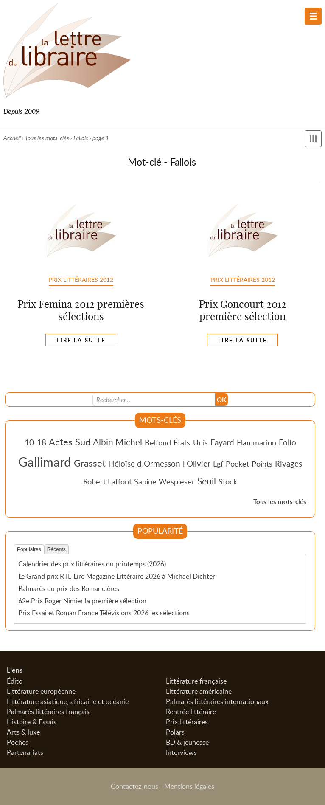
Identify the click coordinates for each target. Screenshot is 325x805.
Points (262, 464)
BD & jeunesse (187, 742)
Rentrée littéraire (191, 711)
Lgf (218, 464)
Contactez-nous (134, 786)
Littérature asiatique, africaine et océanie (68, 701)
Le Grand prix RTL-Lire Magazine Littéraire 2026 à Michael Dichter (116, 576)
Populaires (29, 549)
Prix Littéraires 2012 (81, 279)
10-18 (35, 442)
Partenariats (25, 752)
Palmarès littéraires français (48, 711)
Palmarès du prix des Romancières (68, 588)
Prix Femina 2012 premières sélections (80, 310)
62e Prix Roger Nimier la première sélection (82, 600)
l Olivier (196, 463)
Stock (228, 481)
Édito (14, 681)
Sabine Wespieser (164, 481)
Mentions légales (189, 786)
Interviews (181, 752)
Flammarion (256, 442)
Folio (287, 442)
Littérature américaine (199, 691)
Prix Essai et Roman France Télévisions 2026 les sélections (104, 612)
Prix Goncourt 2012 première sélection (242, 310)
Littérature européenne (41, 691)
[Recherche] (154, 399)
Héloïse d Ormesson (144, 463)
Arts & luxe (23, 732)
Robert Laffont (107, 481)
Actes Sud (69, 441)
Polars (175, 732)
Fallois (80, 138)
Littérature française (196, 681)
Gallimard (44, 461)
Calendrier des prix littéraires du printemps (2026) (92, 564)
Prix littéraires (187, 721)
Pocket (237, 464)
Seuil (206, 481)
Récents (56, 549)
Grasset (90, 462)
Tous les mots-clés (47, 138)
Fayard (222, 442)
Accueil (12, 138)
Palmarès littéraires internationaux (217, 701)
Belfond (158, 442)
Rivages (288, 463)
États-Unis (191, 442)
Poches (17, 742)
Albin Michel (117, 442)
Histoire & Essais (31, 721)
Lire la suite (80, 340)
